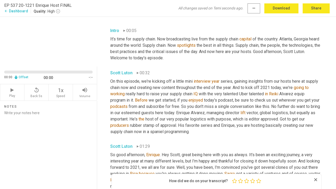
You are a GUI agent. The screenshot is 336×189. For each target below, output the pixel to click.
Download (281, 8)
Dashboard (16, 11)
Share (316, 8)
